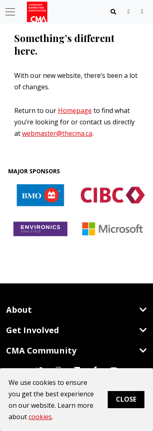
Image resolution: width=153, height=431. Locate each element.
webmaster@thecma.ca (57, 133)
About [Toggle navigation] (76, 309)
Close (126, 399)
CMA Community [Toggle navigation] (76, 350)
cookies (40, 416)
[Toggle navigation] (113, 12)
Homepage (75, 110)
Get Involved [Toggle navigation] (76, 330)
